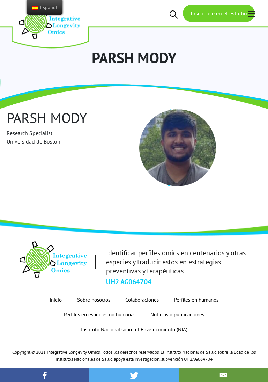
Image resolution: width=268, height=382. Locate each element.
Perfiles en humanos (196, 299)
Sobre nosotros (93, 299)
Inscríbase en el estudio (219, 13)
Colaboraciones (142, 299)
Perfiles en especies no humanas (99, 314)
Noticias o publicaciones (177, 314)
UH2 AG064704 (128, 281)
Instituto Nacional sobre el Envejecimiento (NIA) (134, 329)
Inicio (56, 299)
